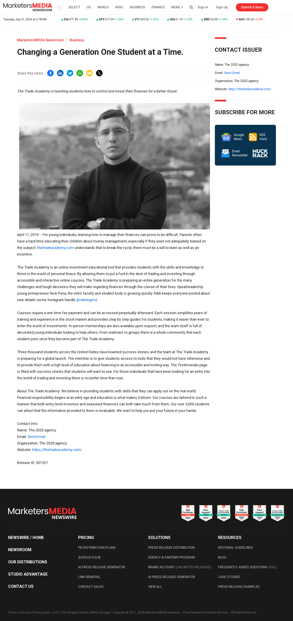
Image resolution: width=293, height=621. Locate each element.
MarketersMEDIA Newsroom (40, 40)
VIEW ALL (155, 587)
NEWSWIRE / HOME (26, 537)
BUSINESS (137, 7)
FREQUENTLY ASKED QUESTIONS (247, 567)
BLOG (222, 557)
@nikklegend (86, 300)
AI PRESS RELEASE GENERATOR (101, 567)
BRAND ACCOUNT (179, 567)
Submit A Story (252, 7)
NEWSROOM (19, 549)
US (89, 7)
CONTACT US (21, 586)
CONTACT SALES (91, 587)
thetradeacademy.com (55, 248)
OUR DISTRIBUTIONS (27, 562)
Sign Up (222, 7)
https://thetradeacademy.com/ (57, 450)
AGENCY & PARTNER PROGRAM (171, 557)
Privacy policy (41, 612)
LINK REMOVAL (89, 577)
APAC (119, 7)
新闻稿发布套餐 (89, 557)
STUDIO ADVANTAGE (28, 574)
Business (77, 40)
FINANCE (158, 7)
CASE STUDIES (229, 577)
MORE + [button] (177, 7)
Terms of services (19, 612)
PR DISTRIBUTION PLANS (97, 548)
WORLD (103, 7)
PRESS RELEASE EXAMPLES (239, 587)
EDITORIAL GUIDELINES (235, 548)
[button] (59, 7)
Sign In (203, 7)
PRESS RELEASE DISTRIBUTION (171, 548)
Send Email (36, 436)
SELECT (74, 7)
